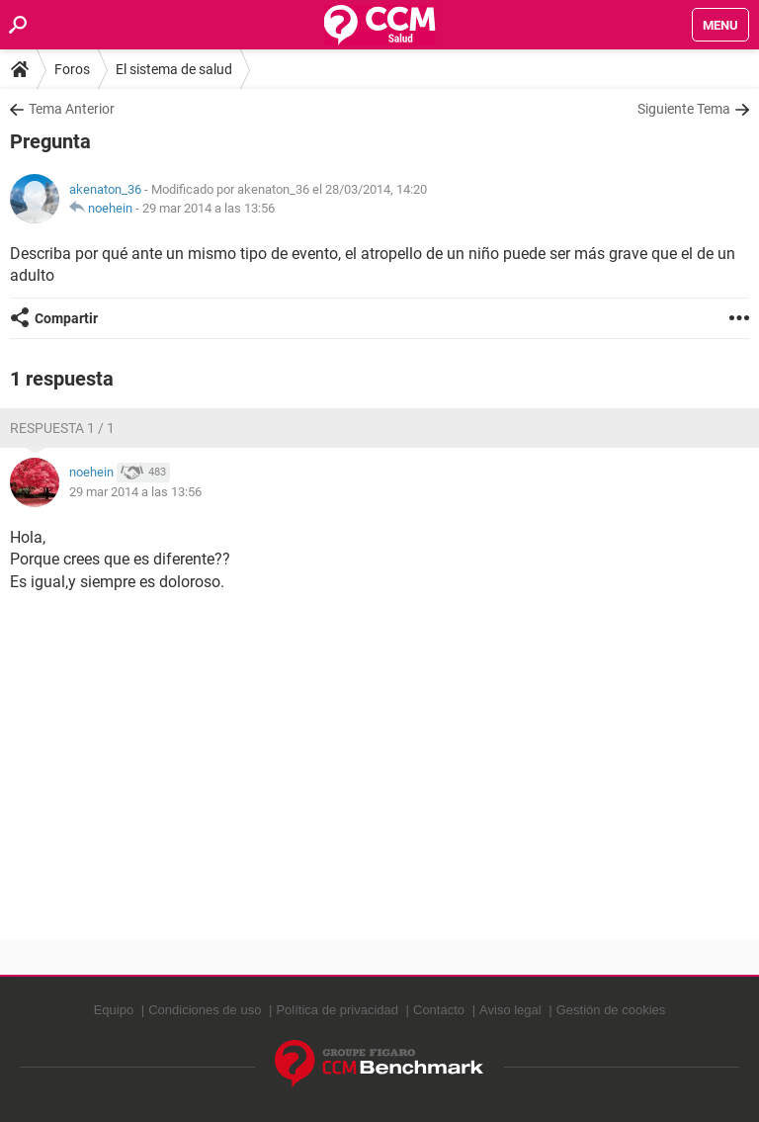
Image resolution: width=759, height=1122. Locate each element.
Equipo (113, 1009)
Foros (72, 69)
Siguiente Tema (683, 109)
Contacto (438, 1009)
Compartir (66, 318)
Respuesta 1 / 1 (62, 428)
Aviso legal (510, 1009)
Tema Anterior (72, 109)
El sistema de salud (174, 69)
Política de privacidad (337, 1009)
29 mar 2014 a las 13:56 (208, 208)
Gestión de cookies (611, 1009)
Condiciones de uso (204, 1009)
